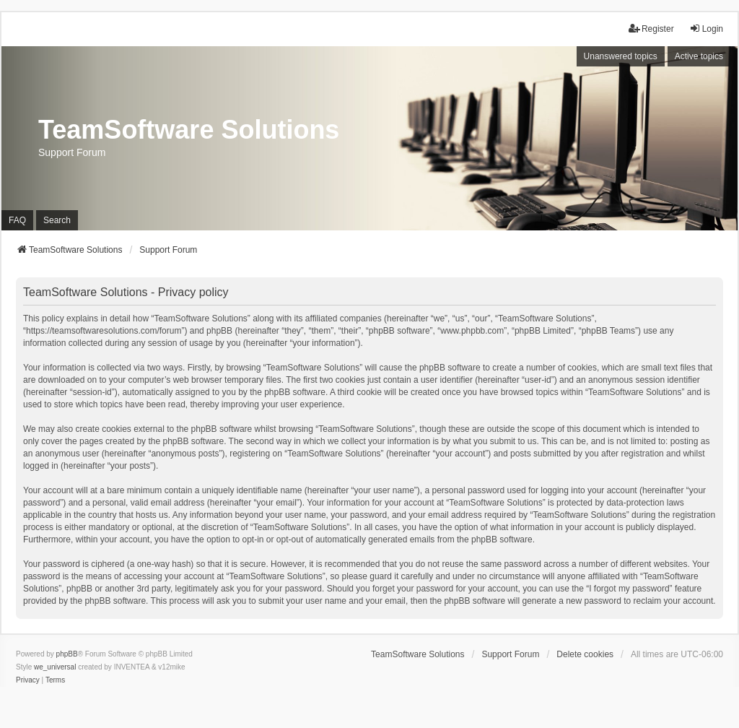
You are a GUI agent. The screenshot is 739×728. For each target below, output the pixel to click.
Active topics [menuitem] (699, 56)
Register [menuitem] (651, 28)
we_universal (55, 667)
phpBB (67, 654)
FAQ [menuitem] (17, 220)
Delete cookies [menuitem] (584, 654)
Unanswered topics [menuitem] (620, 56)
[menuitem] (28, 680)
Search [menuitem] (57, 220)
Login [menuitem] (706, 28)
